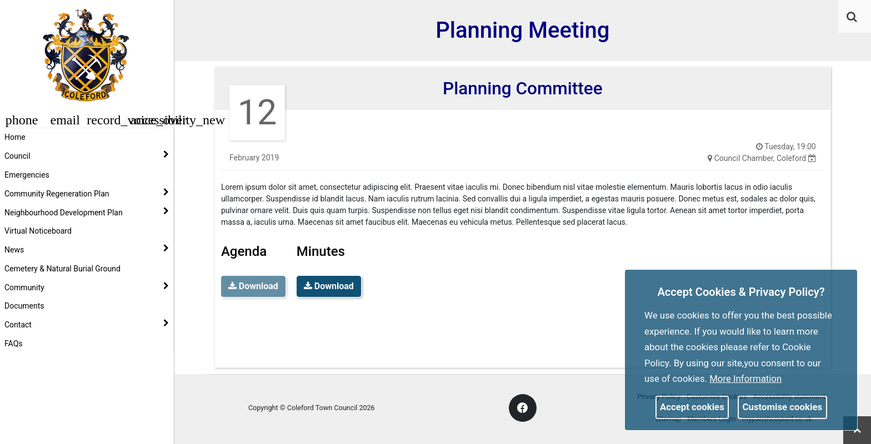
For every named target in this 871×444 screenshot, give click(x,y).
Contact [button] (86, 324)
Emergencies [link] (26, 174)
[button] (853, 17)
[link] (852, 16)
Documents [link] (24, 305)
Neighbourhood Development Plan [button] (86, 212)
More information (745, 378)
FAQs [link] (13, 343)
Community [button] (86, 287)
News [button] (86, 249)
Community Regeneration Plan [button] (86, 193)
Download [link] (329, 286)
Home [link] (15, 137)
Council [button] (86, 155)
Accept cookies (692, 406)
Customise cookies (783, 406)
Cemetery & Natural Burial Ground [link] (62, 268)
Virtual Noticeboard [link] (38, 230)
